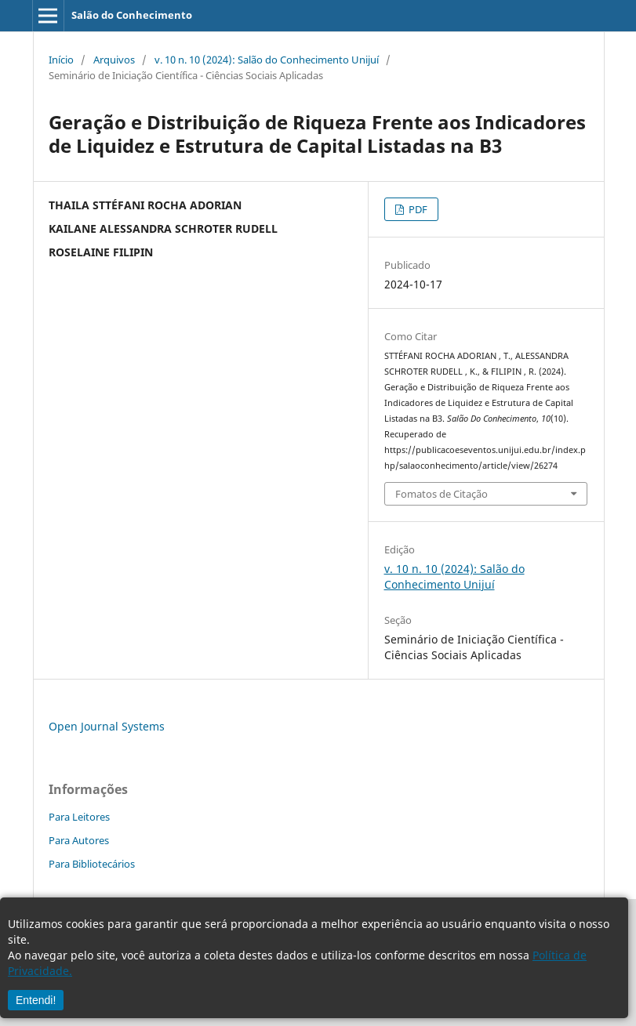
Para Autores (79, 840)
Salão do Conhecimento (131, 15)
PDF (416, 209)
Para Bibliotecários (92, 864)
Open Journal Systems (107, 726)
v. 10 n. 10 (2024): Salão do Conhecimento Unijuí (266, 60)
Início (61, 60)
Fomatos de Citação (441, 494)
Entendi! (36, 1000)
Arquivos (114, 60)
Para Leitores (79, 817)
